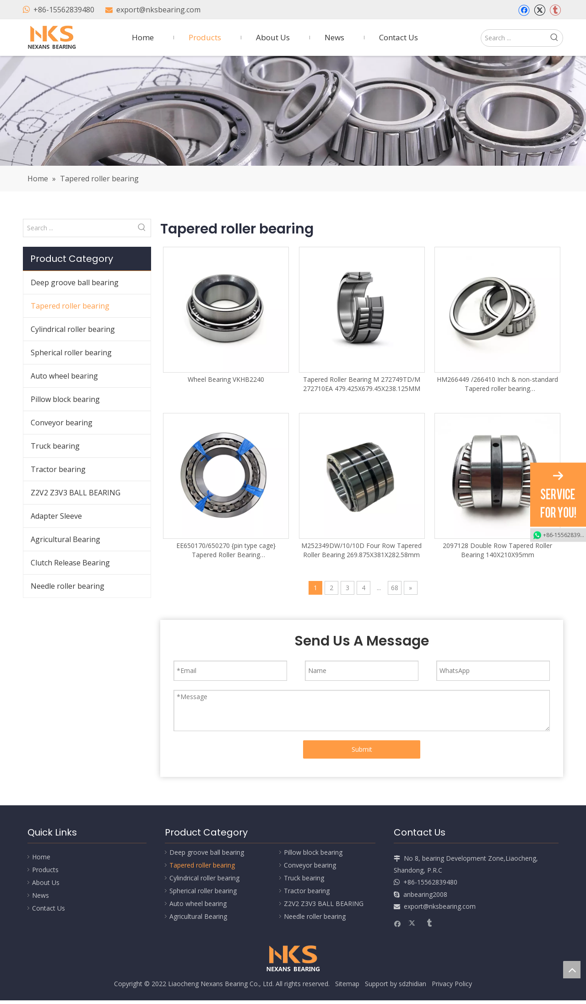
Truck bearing (55, 446)
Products (45, 869)
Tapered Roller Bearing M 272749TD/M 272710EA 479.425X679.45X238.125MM (361, 384)
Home (41, 856)
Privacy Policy (452, 983)
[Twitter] (539, 10)
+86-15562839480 (63, 10)
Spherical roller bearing (71, 352)
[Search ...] (513, 38)
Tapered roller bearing (70, 306)
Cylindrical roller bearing (73, 329)
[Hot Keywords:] (554, 38)
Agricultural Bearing (65, 539)
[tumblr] (555, 10)
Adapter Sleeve (56, 516)
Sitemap (347, 983)
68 (394, 587)
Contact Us (48, 908)
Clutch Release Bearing (70, 563)
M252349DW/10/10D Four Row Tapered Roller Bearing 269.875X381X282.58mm (361, 550)
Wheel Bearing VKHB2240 (226, 379)
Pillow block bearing (65, 399)
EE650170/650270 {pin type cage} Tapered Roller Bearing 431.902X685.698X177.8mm (226, 550)
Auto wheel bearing (64, 376)
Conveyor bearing (61, 423)
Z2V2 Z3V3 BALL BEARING (75, 493)
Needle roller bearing (67, 586)
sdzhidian (412, 983)
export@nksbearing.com (158, 10)
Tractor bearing (58, 469)
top (572, 969)
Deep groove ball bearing (75, 282)
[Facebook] (524, 10)
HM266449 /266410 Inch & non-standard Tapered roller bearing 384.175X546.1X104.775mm (497, 384)
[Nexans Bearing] (293, 111)
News (40, 895)
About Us (46, 882)
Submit (362, 749)
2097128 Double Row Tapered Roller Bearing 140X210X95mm (497, 550)
